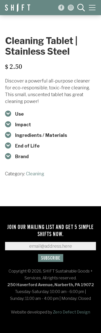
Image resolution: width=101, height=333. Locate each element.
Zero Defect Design (71, 312)
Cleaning (35, 173)
